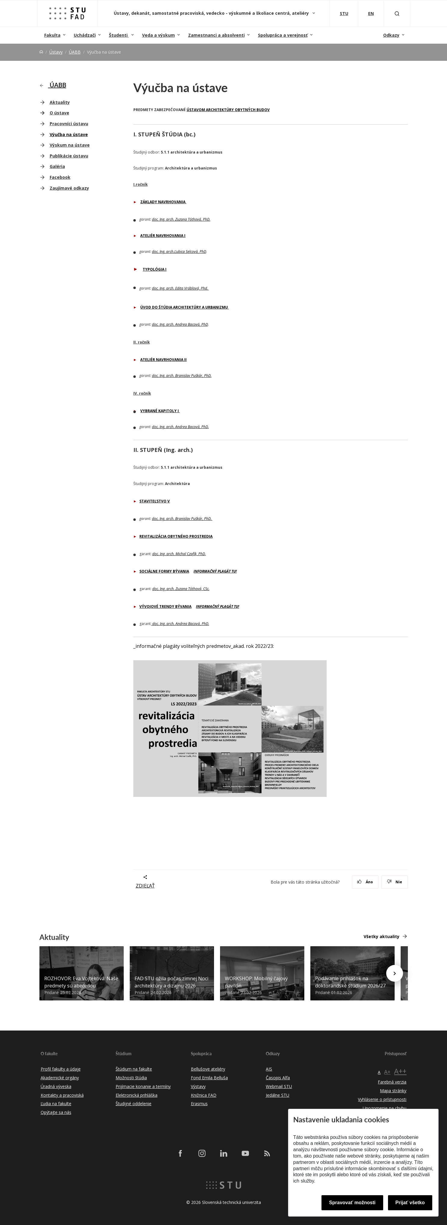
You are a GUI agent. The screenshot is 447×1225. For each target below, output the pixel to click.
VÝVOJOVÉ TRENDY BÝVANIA (165, 606)
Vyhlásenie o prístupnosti (382, 1099)
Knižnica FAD (203, 1095)
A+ (387, 1071)
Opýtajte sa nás (56, 1112)
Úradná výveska (56, 1086)
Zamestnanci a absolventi (216, 35)
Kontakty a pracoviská (62, 1095)
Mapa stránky (393, 1090)
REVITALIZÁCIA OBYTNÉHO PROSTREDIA (176, 536)
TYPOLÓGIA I (154, 269)
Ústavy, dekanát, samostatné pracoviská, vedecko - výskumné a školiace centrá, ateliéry (212, 13)
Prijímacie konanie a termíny (143, 1086)
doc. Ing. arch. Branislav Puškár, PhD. (182, 375)
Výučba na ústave (69, 134)
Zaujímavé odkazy (69, 188)
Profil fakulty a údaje (61, 1069)
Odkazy (391, 35)
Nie (394, 882)
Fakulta (52, 35)
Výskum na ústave (70, 145)
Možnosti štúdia (131, 1077)
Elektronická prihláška (136, 1095)
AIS (269, 1069)
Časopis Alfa (278, 1077)
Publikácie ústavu (69, 156)
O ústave (59, 113)
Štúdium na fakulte (134, 1069)
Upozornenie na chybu (384, 1108)
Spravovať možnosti (352, 1202)
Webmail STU (279, 1086)
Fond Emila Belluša (209, 1077)
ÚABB (75, 52)
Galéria (57, 166)
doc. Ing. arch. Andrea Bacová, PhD (180, 324)
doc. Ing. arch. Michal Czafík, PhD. (179, 553)
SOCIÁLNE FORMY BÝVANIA (164, 571)
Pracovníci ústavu (69, 123)
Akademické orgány (60, 1077)
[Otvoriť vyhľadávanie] (397, 13)
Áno (365, 882)
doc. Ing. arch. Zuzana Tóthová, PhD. (181, 219)
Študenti (119, 35)
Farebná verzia (392, 1082)
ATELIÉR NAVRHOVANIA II (163, 359)
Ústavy (56, 52)
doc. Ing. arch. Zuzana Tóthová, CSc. (181, 588)
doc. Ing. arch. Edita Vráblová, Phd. (180, 288)
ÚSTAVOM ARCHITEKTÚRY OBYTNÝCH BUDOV (228, 109)
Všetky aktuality (381, 936)
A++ (400, 1071)
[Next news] (394, 973)
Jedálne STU (277, 1095)
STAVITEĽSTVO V (154, 501)
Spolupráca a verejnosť (283, 35)
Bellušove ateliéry (208, 1069)
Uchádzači (85, 35)
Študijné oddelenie (133, 1103)
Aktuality (60, 102)
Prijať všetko (410, 1202)
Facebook (60, 177)
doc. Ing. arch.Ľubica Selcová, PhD (179, 251)
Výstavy (198, 1086)
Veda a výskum (158, 35)
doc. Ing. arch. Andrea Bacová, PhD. (180, 426)
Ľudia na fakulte (56, 1103)
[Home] (41, 52)
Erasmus (199, 1103)
